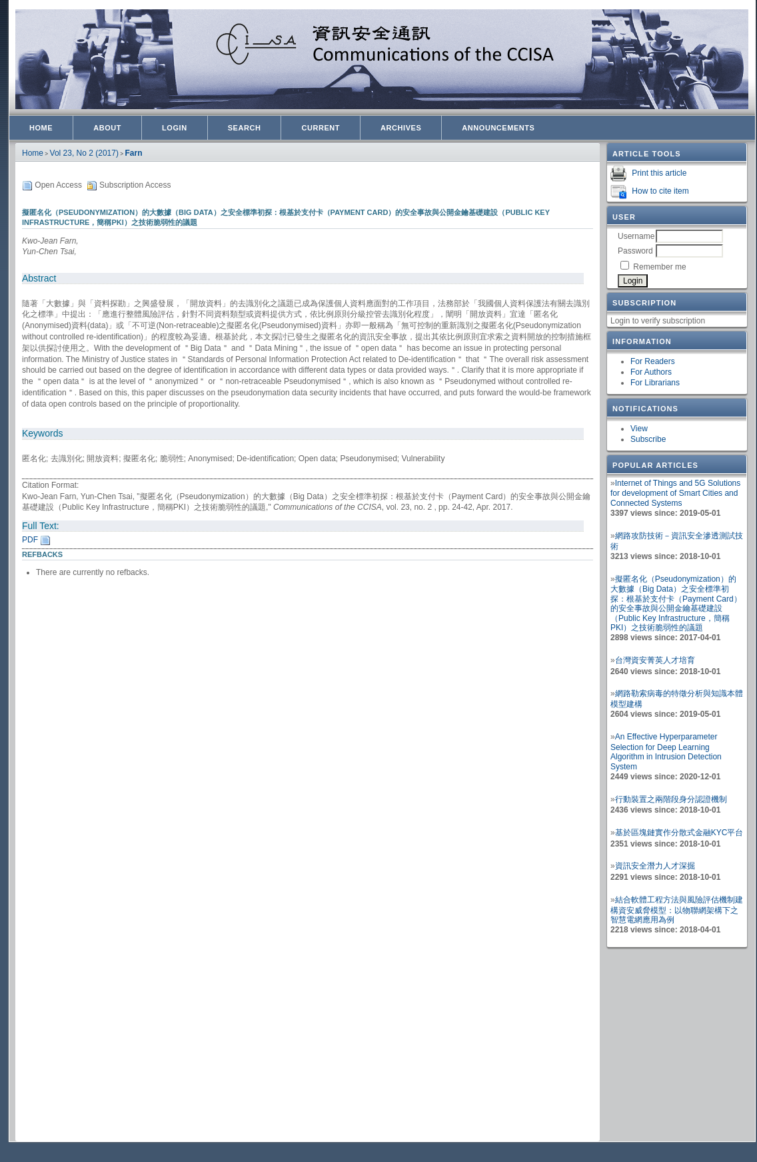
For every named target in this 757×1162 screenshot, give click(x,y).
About (107, 128)
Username (636, 236)
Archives (400, 128)
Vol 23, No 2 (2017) (84, 153)
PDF (30, 539)
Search (244, 128)
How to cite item (660, 191)
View (639, 428)
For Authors (651, 372)
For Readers (652, 361)
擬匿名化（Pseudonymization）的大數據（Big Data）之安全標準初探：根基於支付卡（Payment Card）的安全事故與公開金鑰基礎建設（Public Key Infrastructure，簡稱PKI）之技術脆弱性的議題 (676, 603)
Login (174, 128)
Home (41, 128)
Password (635, 251)
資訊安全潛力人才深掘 (655, 866)
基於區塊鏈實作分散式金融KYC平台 (679, 832)
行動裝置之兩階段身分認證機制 (671, 799)
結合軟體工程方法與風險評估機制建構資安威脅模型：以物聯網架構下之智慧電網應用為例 (676, 909)
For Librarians (655, 382)
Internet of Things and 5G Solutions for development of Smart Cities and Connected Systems (675, 493)
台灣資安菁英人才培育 (655, 660)
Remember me (659, 267)
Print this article (659, 173)
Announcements (498, 128)
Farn (134, 153)
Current (320, 128)
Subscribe (648, 439)
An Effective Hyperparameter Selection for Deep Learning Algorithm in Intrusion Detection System (666, 751)
